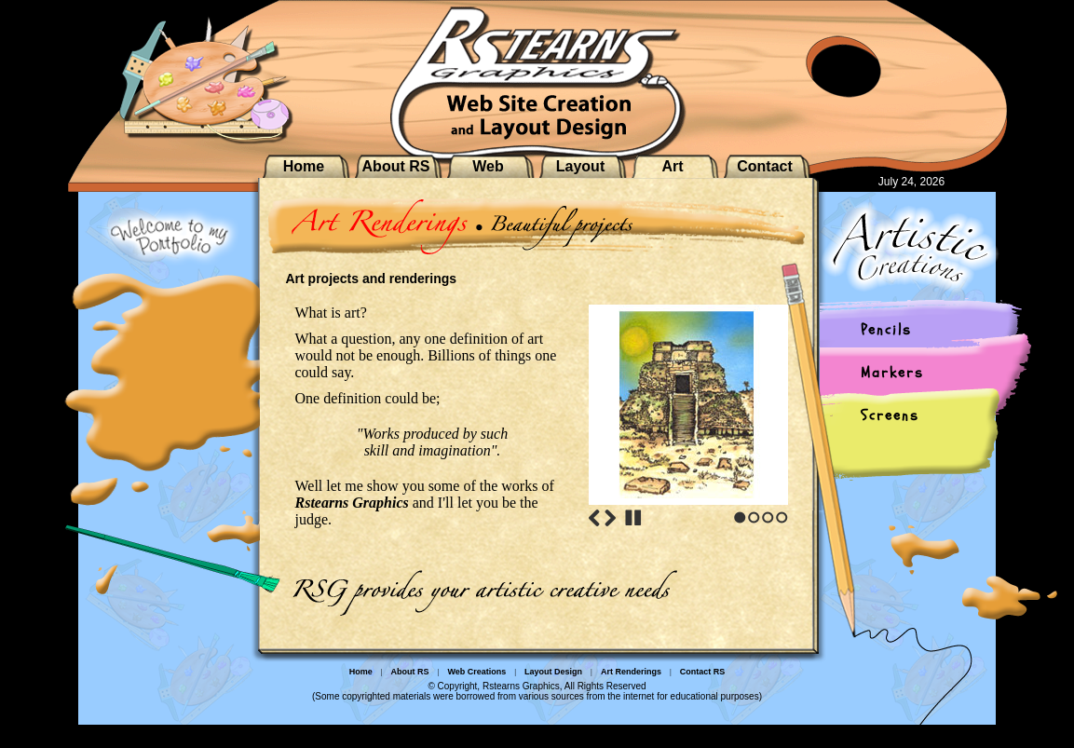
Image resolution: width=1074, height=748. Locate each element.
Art (672, 166)
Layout (580, 166)
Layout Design (553, 671)
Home (303, 166)
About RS (396, 166)
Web (487, 166)
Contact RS (703, 671)
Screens (890, 415)
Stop (633, 518)
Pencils (886, 330)
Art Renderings (631, 671)
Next (610, 518)
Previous (594, 518)
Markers (892, 372)
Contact (765, 166)
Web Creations (476, 671)
